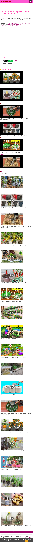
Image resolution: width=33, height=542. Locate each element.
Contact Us (30, 537)
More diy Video (16, 531)
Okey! (26, 540)
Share (2, 60)
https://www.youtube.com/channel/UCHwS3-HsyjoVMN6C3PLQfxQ (17, 23)
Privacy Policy (24, 537)
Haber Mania (6, 2)
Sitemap (20, 537)
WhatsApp (11, 60)
